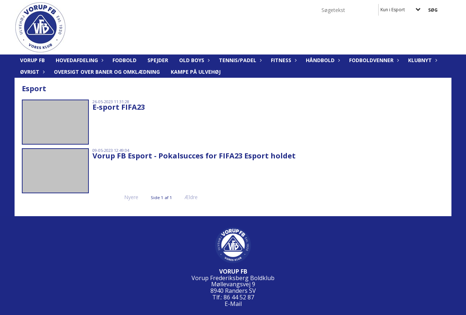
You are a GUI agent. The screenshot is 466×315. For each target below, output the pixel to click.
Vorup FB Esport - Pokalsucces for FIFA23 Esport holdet (194, 156)
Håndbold (322, 60)
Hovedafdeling (79, 60)
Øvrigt (31, 71)
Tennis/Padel (239, 60)
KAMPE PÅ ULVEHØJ (196, 71)
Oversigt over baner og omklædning (107, 71)
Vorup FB (32, 60)
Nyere (127, 197)
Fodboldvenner (373, 60)
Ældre (196, 197)
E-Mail (233, 304)
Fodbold (124, 60)
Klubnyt (421, 60)
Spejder (157, 60)
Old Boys (193, 60)
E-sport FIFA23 (118, 107)
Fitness (283, 60)
